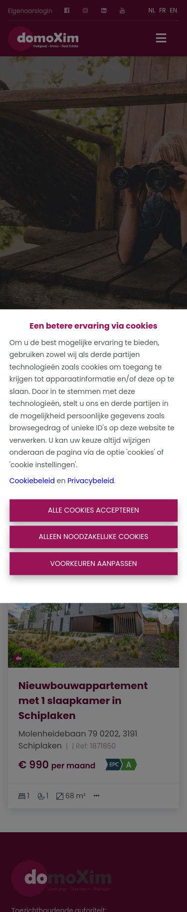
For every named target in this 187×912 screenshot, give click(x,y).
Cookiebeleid (32, 481)
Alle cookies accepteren (93, 510)
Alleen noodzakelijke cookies (93, 537)
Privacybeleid (90, 481)
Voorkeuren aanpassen (93, 563)
